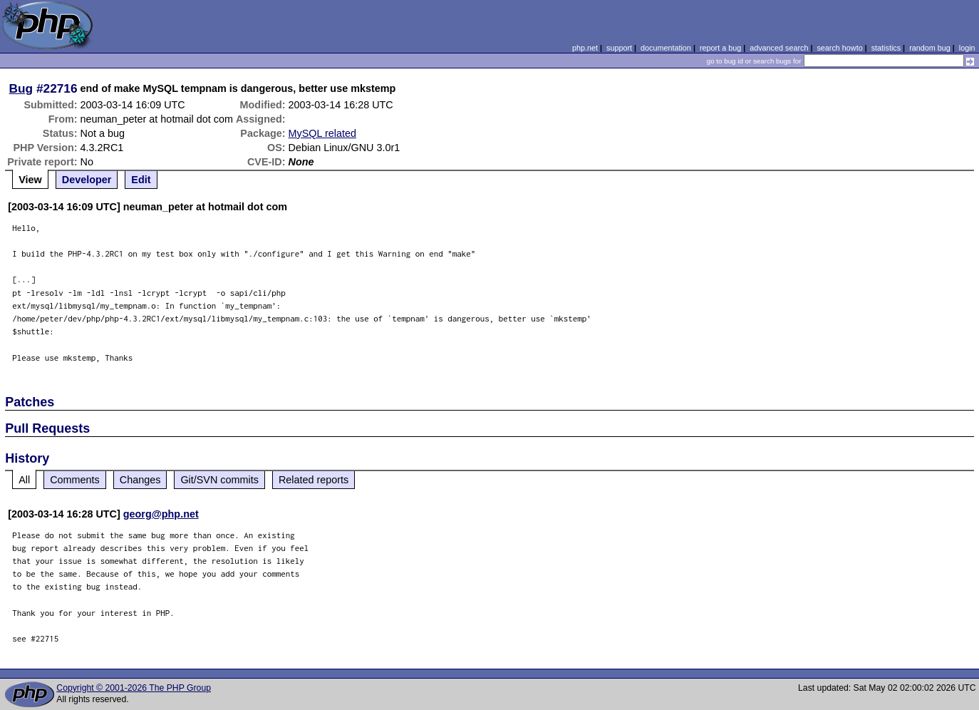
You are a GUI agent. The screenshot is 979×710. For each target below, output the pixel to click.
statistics (886, 47)
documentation (666, 47)
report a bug (720, 47)
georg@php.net (161, 514)
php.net (585, 47)
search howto (839, 47)
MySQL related (322, 133)
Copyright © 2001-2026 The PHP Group (133, 688)
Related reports (313, 479)
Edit (140, 179)
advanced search (779, 47)
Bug (21, 88)
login (967, 47)
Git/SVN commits (219, 479)
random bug (929, 47)
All (24, 479)
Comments (75, 479)
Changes (140, 479)
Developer (87, 179)
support (619, 47)
